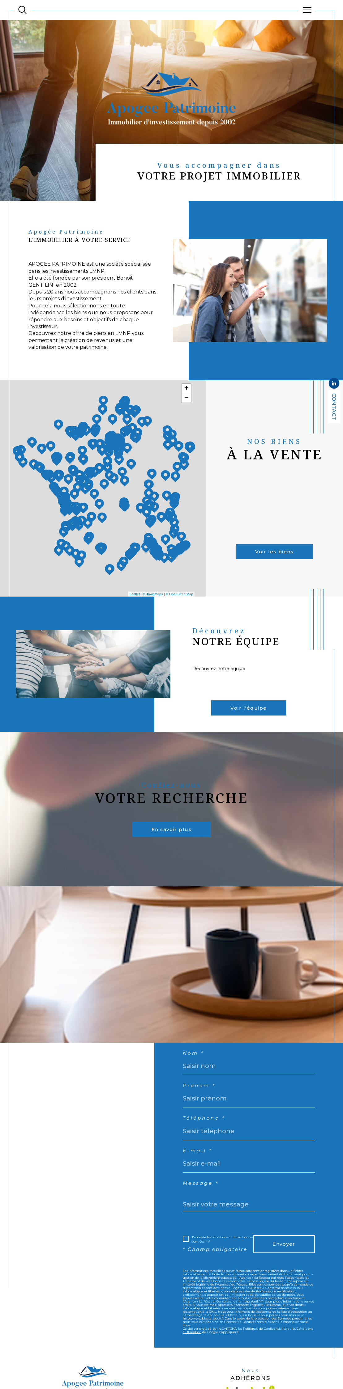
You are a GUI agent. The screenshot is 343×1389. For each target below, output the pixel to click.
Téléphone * (207, 1143)
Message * (203, 1212)
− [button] (186, 407)
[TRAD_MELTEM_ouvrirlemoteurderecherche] (22, 10)
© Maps (153, 604)
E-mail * (200, 1177)
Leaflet (135, 604)
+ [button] (186, 398)
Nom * (195, 1074)
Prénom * (202, 1109)
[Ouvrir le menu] (307, 10)
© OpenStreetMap (179, 604)
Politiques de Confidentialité (265, 1369)
